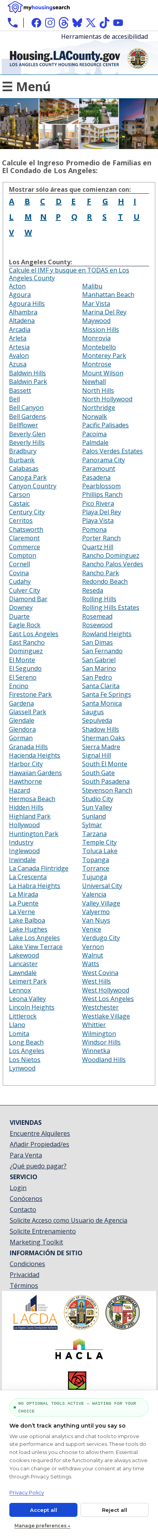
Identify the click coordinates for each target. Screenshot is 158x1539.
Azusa (17, 364)
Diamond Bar (28, 599)
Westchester (100, 1007)
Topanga (95, 859)
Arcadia (19, 329)
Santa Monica (102, 703)
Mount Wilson (102, 373)
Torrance (95, 868)
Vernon (93, 946)
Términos (24, 1285)
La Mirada (23, 894)
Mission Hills (100, 329)
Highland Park (30, 816)
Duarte (19, 616)
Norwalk (94, 416)
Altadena (22, 320)
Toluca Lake (100, 851)
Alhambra (23, 312)
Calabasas (24, 468)
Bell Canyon (26, 407)
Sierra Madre (101, 747)
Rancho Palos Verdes (112, 564)
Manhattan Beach (108, 294)
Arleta (17, 338)
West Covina (100, 972)
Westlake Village (106, 1016)
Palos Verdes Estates (112, 451)
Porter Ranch (101, 538)
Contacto (23, 1209)
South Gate (98, 773)
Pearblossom (101, 486)
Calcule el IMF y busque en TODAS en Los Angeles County (69, 274)
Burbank (22, 460)
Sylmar (92, 825)
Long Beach (26, 1042)
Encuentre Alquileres (40, 1133)
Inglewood (24, 851)
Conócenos (26, 1198)
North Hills (98, 390)
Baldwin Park (28, 381)
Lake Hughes (28, 929)
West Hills (96, 981)
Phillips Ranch (102, 494)
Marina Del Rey (104, 312)
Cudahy (20, 581)
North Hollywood (107, 399)
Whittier (94, 1024)
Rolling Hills (99, 599)
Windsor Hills (101, 1042)
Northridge (98, 407)
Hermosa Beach (32, 799)
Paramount (98, 468)
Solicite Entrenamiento (43, 1231)
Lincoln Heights (31, 1007)
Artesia (19, 347)
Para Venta (26, 1155)
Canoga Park (28, 477)
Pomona (94, 529)
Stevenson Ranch (107, 790)
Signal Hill (96, 755)
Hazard (19, 790)
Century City (27, 512)
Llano (17, 1024)
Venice (91, 929)
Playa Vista (98, 520)
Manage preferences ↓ (42, 1526)
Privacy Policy (26, 1492)
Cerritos (21, 520)
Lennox (20, 990)
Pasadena (96, 477)
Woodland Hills (104, 1059)
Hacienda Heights (34, 755)
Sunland (94, 816)
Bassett (20, 390)
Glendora (22, 729)
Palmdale (95, 442)
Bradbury (23, 451)
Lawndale (23, 972)
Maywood (96, 320)
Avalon (19, 355)
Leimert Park (28, 981)
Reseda (92, 590)
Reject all (114, 1510)
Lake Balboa (27, 920)
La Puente (24, 903)
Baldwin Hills (27, 373)
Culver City (24, 590)
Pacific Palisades (105, 425)
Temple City (99, 842)
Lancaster (23, 963)
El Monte (22, 660)
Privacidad (24, 1274)
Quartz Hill (97, 547)
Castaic (19, 503)
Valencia (94, 894)
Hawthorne (25, 781)
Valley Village (101, 903)
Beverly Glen (27, 434)
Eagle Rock (24, 625)
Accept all (43, 1510)
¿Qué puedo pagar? (38, 1166)
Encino (18, 686)
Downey (21, 607)
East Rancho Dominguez (27, 646)
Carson (19, 494)
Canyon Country (32, 486)
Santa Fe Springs (106, 694)
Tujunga (94, 877)
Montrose (96, 364)
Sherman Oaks (103, 738)
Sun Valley (97, 807)
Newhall (94, 381)
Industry (21, 842)
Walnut (92, 955)
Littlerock (23, 1016)
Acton (17, 286)
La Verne (22, 911)
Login (18, 1187)
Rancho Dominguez (110, 555)
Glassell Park (27, 712)
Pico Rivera (98, 503)
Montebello (99, 347)
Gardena (21, 703)
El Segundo (25, 668)
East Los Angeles (33, 634)
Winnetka (96, 1050)
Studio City (97, 799)
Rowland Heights (107, 634)
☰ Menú (26, 86)
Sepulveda (97, 720)
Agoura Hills (27, 303)
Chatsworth (26, 529)
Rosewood (97, 625)
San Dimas (97, 642)
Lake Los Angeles (34, 937)
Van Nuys (96, 920)
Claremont (24, 538)
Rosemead (97, 616)
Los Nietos (24, 1059)
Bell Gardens (27, 416)
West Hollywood (105, 990)
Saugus (93, 712)
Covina (19, 573)
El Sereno (23, 677)
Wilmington (99, 1033)
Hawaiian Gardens (35, 773)
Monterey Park (104, 355)
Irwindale (22, 859)
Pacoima (94, 434)
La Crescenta (28, 877)
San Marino (99, 668)
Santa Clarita (100, 686)
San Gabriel (99, 660)
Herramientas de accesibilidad (104, 37)
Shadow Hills (100, 729)
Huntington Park (33, 833)
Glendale (21, 720)
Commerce (24, 547)
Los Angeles (26, 1050)
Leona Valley (27, 998)
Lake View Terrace (36, 946)
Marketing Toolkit (36, 1242)
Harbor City (26, 764)
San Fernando (102, 651)
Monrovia (96, 338)
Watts (90, 963)
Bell (14, 399)
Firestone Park (30, 694)
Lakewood (24, 955)
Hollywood (24, 825)
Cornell (19, 564)
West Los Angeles (108, 998)
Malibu (92, 286)
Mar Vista (96, 303)
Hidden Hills (26, 807)
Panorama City (103, 460)
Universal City (102, 885)
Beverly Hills (27, 442)
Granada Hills (28, 747)
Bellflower (23, 425)
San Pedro (97, 677)
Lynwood (22, 1068)
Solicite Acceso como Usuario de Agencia (68, 1220)
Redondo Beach (105, 581)
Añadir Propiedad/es (39, 1144)
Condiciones (27, 1264)
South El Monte (104, 764)
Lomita (19, 1033)
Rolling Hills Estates (110, 607)
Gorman (21, 738)
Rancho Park (100, 573)
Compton (22, 555)
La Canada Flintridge (38, 868)
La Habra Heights (34, 885)
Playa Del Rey (101, 512)
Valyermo (96, 911)
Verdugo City (101, 937)
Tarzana (94, 833)
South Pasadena (106, 781)
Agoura (20, 294)
